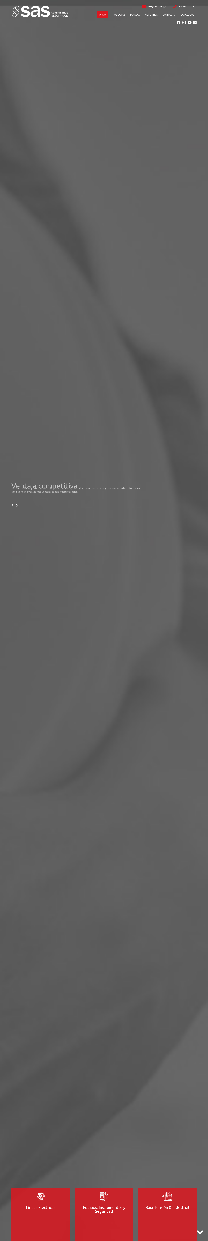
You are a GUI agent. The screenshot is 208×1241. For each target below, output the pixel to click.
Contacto (169, 14)
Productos (118, 14)
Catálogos (187, 14)
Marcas (135, 14)
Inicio (102, 14)
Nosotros (151, 14)
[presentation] (12, 505)
